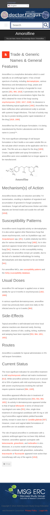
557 (44, 420)
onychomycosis (8, 102)
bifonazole (20, 406)
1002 (18, 102)
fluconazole (19, 454)
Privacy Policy (31, 511)
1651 (41, 334)
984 (15, 92)
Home (18, 39)
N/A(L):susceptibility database (17, 273)
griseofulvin (18, 443)
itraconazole (7, 454)
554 (37, 399)
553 (31, 334)
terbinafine (32, 443)
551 (23, 409)
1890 (17, 119)
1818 (20, 92)
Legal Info (43, 511)
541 (8, 249)
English (12, 6)
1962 (32, 106)
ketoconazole (7, 443)
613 (4, 379)
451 (10, 92)
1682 (34, 242)
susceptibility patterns (32, 269)
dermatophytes (33, 81)
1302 (42, 292)
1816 (35, 457)
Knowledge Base (28, 39)
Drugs (8, 464)
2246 (29, 102)
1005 (31, 389)
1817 (23, 102)
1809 (41, 149)
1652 (4, 338)
